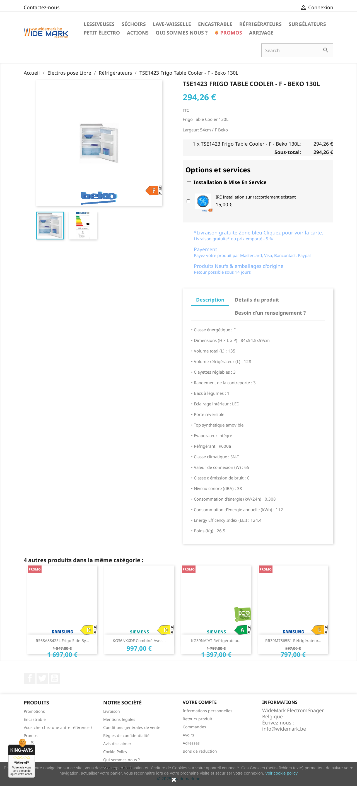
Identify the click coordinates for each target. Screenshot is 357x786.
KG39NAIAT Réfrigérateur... (216, 640)
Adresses (191, 743)
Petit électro (102, 32)
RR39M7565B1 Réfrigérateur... (293, 640)
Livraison (111, 711)
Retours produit (197, 718)
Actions (138, 32)
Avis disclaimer (117, 743)
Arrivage (261, 32)
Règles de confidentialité (126, 735)
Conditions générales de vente (131, 727)
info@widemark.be (284, 728)
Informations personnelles (207, 710)
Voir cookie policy (281, 773)
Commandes (194, 726)
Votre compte (200, 702)
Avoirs (188, 735)
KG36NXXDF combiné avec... (139, 640)
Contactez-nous (41, 7)
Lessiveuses (99, 24)
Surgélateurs (307, 24)
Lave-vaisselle (172, 24)
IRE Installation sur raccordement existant (256, 197)
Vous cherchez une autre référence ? (58, 727)
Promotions (34, 711)
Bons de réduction (200, 751)
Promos (230, 32)
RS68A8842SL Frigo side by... (62, 640)
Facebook (29, 678)
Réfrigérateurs (260, 24)
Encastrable (215, 24)
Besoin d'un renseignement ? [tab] (270, 312)
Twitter (42, 678)
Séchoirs (134, 24)
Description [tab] (210, 299)
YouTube (54, 678)
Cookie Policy (115, 751)
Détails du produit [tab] (257, 299)
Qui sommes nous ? (182, 32)
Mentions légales (119, 719)
